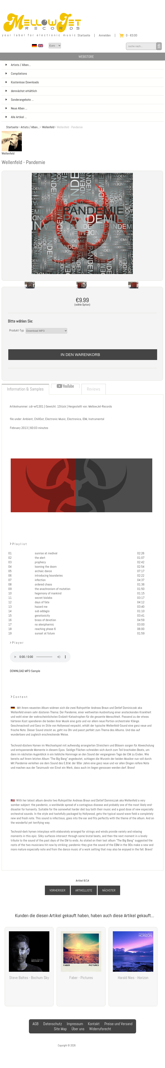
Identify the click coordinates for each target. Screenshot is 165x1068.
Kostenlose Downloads (84, 82)
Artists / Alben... (30, 127)
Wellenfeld (48, 127)
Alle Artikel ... (16, 117)
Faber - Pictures (81, 977)
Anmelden (105, 35)
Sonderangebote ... (20, 99)
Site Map (60, 1028)
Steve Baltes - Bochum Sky (29, 977)
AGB (35, 1023)
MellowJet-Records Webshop (91, 1045)
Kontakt (93, 1023)
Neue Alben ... (16, 108)
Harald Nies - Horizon (133, 977)
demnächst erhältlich (84, 91)
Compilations (84, 73)
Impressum (75, 1023)
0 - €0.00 (128, 35)
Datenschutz (52, 1023)
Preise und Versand (118, 1023)
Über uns (78, 1028)
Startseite (84, 35)
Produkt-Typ (16, 330)
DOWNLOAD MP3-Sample (25, 671)
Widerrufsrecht (100, 1028)
